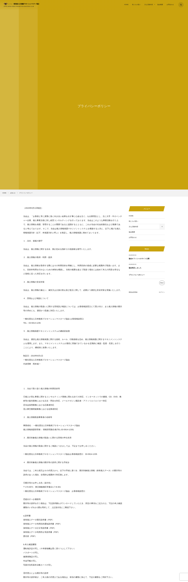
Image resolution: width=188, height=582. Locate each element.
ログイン (162, 292)
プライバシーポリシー (137, 275)
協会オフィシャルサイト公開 (139, 258)
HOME (131, 216)
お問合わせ (133, 237)
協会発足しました (135, 268)
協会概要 (132, 232)
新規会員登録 (133, 292)
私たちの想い (133, 221)
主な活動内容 (133, 227)
